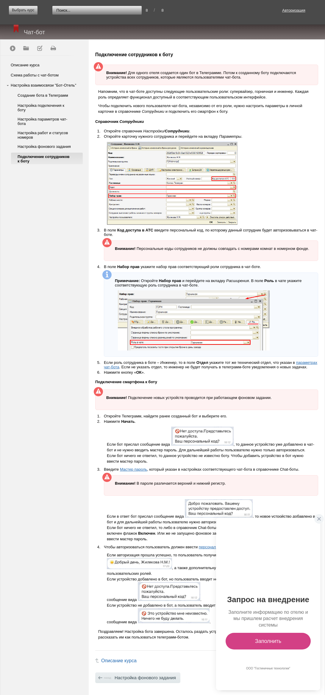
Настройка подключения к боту (41, 107)
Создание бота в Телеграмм (43, 95)
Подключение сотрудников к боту (44, 158)
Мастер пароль (133, 469)
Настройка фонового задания (44, 146)
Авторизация (293, 10)
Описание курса (25, 65)
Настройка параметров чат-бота (42, 121)
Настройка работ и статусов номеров (43, 135)
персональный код (215, 547)
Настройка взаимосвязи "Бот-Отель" (43, 85)
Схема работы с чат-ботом (35, 75)
